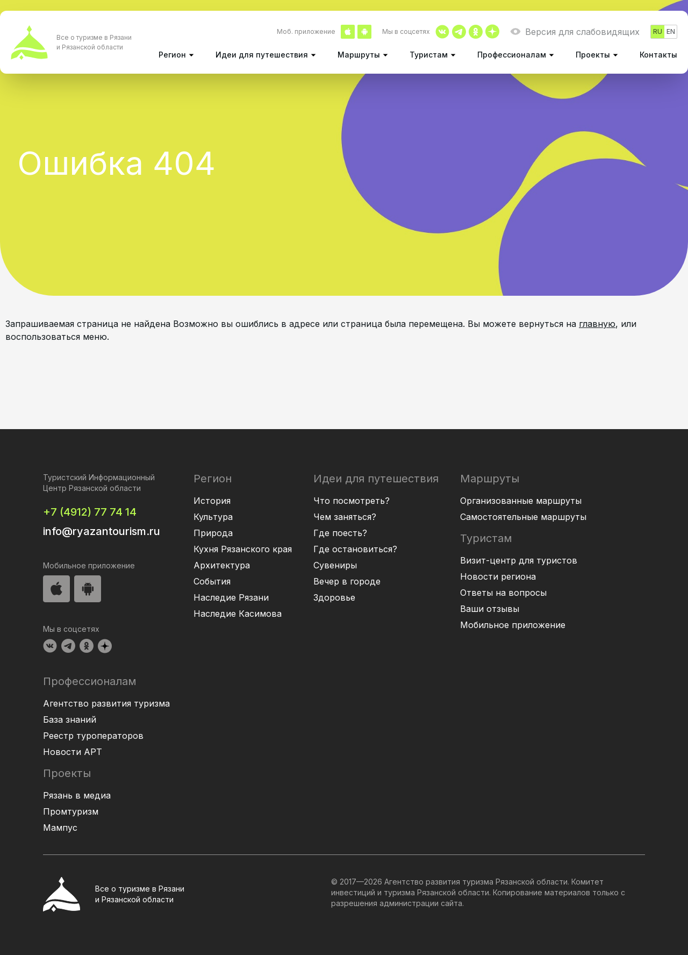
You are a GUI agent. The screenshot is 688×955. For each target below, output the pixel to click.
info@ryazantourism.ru (101, 531)
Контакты (658, 54)
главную (597, 323)
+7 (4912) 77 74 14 (90, 511)
